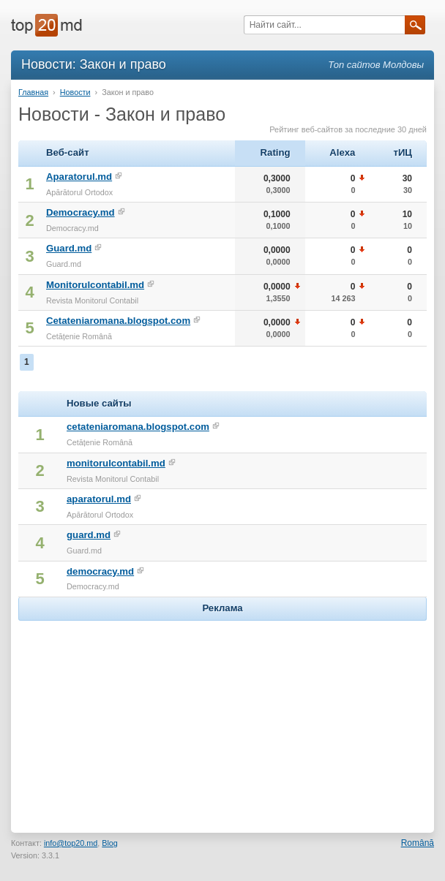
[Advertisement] (222, 715)
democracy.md (100, 571)
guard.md (89, 534)
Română (417, 843)
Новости (75, 92)
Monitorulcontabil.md (95, 284)
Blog (110, 843)
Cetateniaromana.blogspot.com (118, 320)
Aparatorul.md (79, 176)
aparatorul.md (99, 499)
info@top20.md (70, 843)
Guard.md (68, 248)
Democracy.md (80, 212)
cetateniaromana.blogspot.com (138, 426)
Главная (33, 92)
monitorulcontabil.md (116, 463)
